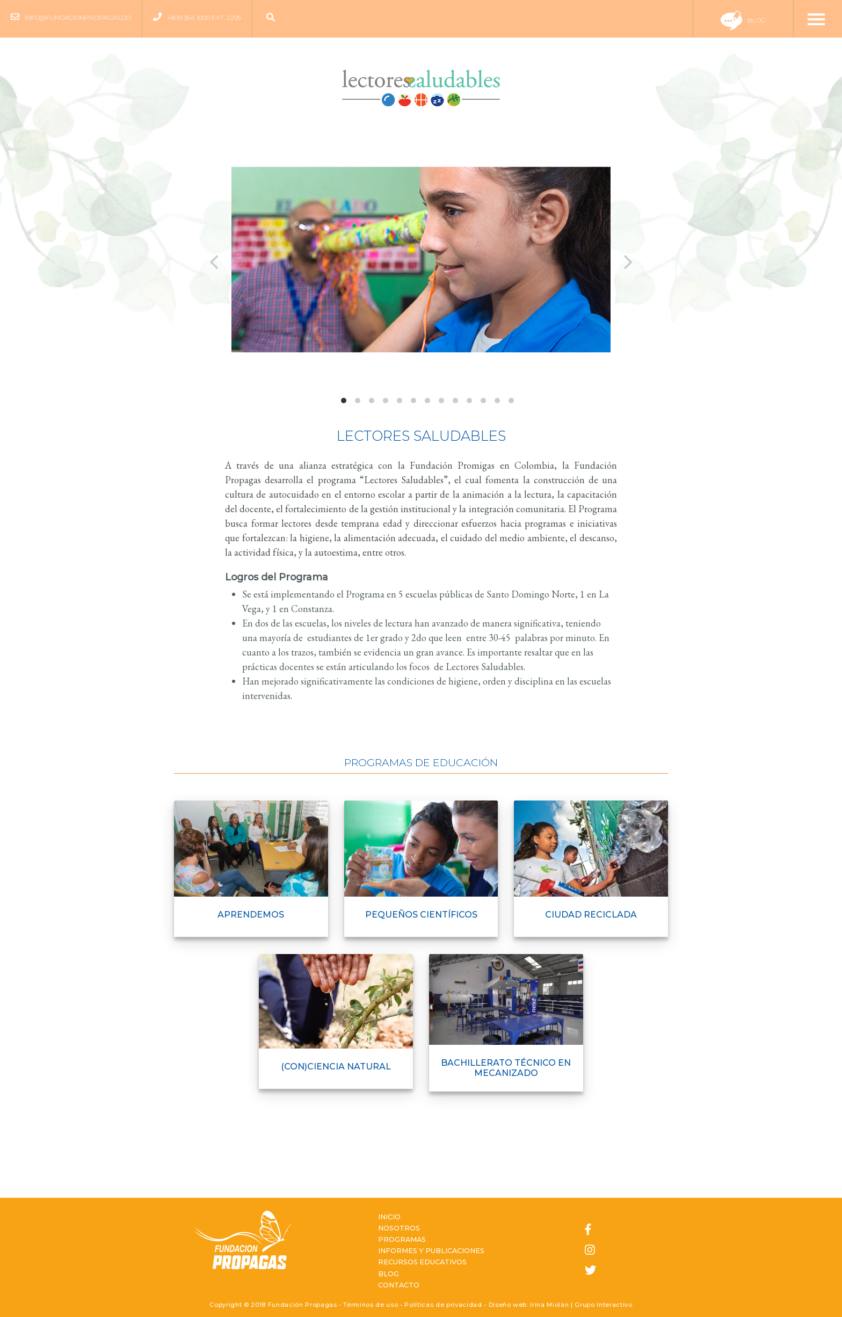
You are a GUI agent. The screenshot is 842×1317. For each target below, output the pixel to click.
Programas (402, 1239)
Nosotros (399, 1228)
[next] (626, 262)
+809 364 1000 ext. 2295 (204, 17)
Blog (743, 20)
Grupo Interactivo (603, 1304)
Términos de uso (370, 1304)
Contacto (398, 1285)
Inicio (389, 1217)
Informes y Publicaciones (431, 1251)
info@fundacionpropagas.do (78, 17)
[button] (273, 18)
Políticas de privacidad (443, 1304)
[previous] (215, 262)
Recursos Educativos (422, 1262)
